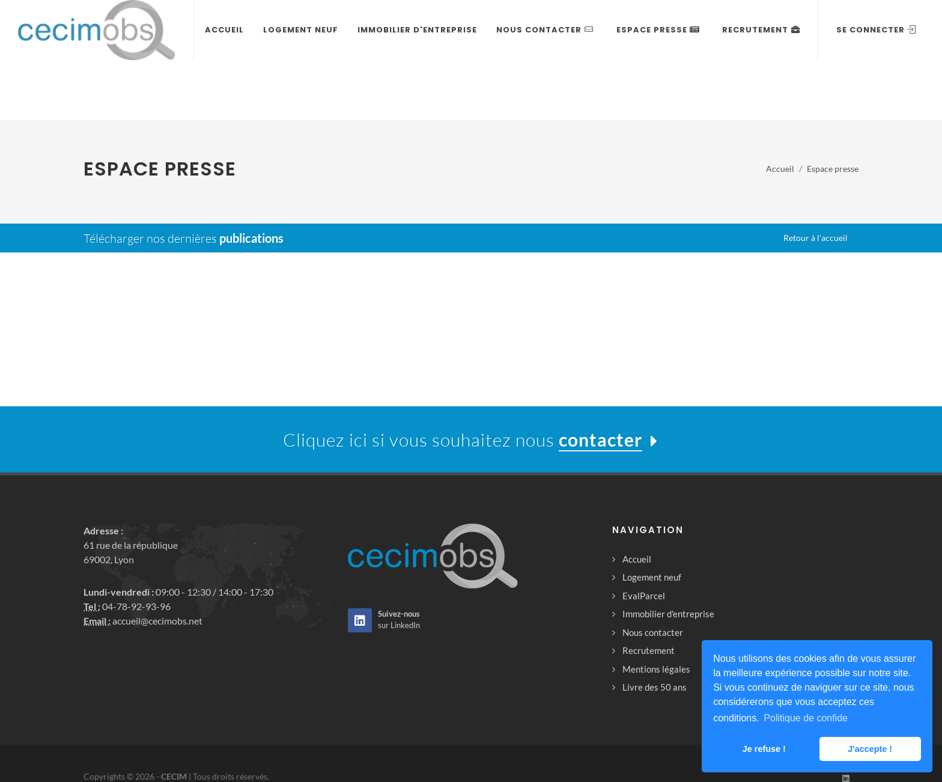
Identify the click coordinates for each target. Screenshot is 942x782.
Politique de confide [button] (806, 718)
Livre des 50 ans (654, 627)
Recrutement (648, 590)
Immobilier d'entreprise (668, 554)
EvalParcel (643, 536)
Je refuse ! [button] (764, 749)
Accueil (636, 499)
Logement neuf (651, 517)
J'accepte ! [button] (870, 749)
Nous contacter (652, 572)
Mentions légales (656, 609)
